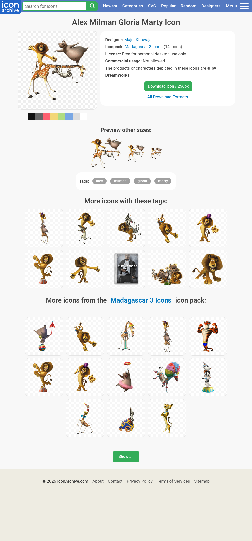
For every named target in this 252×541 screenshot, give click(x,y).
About (98, 481)
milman (120, 181)
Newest (110, 5)
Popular (168, 5)
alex (99, 181)
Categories (132, 5)
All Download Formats (167, 96)
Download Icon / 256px (168, 86)
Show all (125, 456)
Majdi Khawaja (138, 39)
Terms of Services (173, 481)
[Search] (92, 6)
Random (188, 5)
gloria (142, 181)
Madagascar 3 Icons (144, 46)
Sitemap (202, 481)
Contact (115, 481)
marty (163, 181)
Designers (210, 5)
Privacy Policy (139, 481)
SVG (152, 5)
